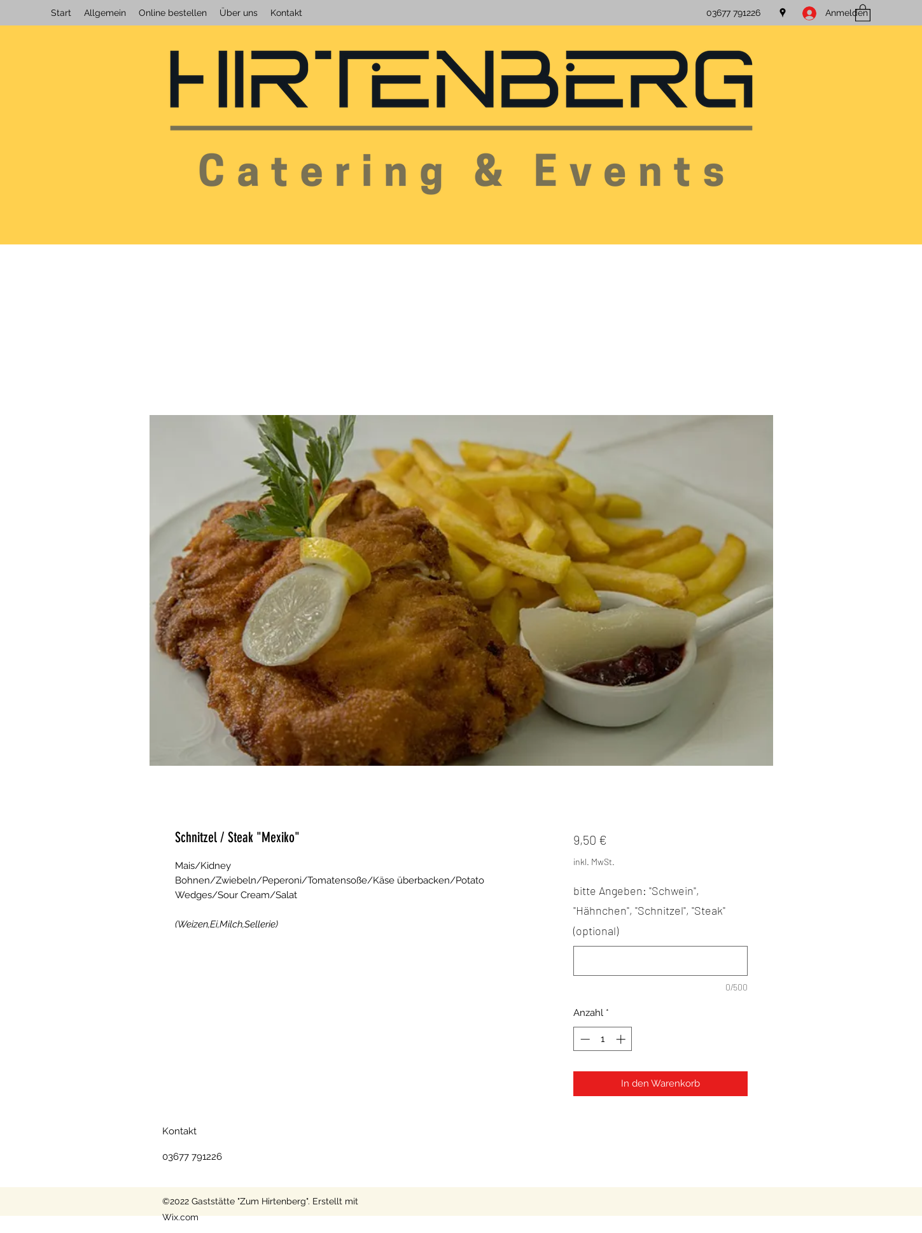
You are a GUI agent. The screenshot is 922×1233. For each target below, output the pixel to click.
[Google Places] (782, 12)
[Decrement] (583, 1039)
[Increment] (622, 1039)
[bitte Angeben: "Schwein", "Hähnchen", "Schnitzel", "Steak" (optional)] (660, 961)
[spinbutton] (602, 1039)
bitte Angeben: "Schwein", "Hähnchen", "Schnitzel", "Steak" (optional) (649, 911)
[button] (862, 12)
